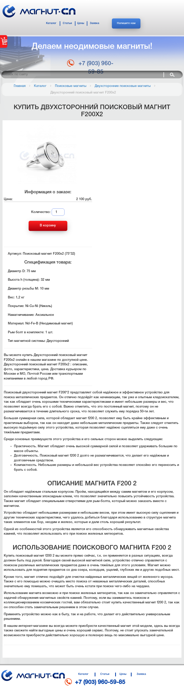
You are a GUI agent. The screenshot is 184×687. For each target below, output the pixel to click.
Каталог (51, 23)
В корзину (48, 225)
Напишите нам (126, 23)
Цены (80, 23)
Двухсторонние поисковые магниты (123, 86)
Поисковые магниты (70, 86)
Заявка (94, 23)
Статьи (67, 23)
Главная (20, 86)
